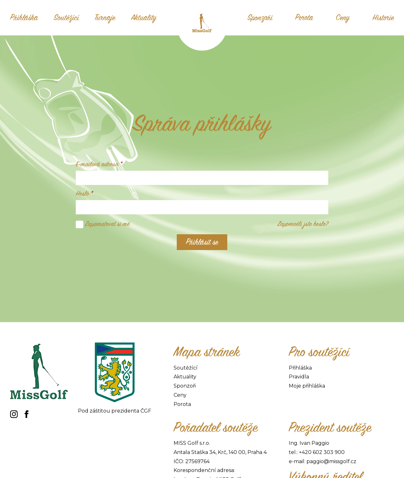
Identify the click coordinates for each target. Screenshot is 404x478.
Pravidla (299, 377)
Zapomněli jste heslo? (302, 224)
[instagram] (14, 414)
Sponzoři (259, 18)
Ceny (343, 18)
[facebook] (26, 414)
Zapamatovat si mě (107, 224)
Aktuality (144, 18)
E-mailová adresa (99, 164)
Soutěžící (66, 18)
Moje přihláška (307, 386)
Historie (383, 18)
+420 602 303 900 (322, 452)
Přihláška (24, 18)
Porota (304, 18)
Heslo (84, 194)
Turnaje (105, 18)
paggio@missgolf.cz (331, 461)
